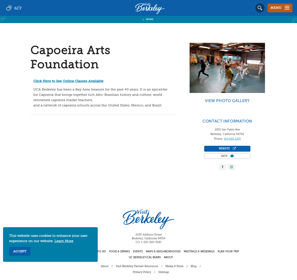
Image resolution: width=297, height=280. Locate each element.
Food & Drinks (119, 251)
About (168, 257)
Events (138, 251)
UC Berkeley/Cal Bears (145, 257)
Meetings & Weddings (199, 251)
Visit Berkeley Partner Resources (137, 266)
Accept (19, 251)
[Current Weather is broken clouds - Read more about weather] (24, 8)
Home (150, 19)
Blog (194, 266)
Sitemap (163, 272)
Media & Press (174, 266)
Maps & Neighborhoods (163, 251)
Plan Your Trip (228, 251)
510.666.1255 (232, 138)
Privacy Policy (142, 272)
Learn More (63, 241)
